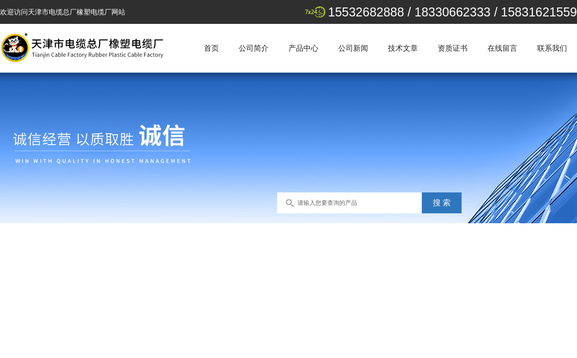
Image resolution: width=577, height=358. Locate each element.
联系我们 (552, 48)
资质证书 (453, 48)
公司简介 (254, 48)
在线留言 (502, 48)
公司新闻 (353, 48)
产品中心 (303, 48)
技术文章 (403, 48)
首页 (211, 48)
